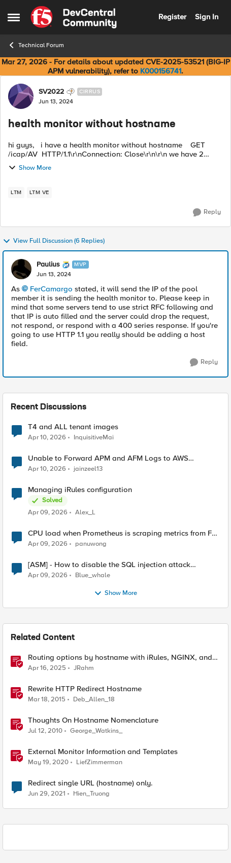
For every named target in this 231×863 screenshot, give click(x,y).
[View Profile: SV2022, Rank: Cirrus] (21, 96)
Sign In (206, 16)
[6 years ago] (48, 763)
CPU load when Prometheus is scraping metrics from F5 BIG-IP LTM (122, 533)
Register (172, 16)
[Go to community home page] (73, 17)
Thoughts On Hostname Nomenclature (93, 720)
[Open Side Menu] (14, 17)
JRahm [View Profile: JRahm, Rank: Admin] (84, 668)
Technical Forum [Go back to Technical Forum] (36, 45)
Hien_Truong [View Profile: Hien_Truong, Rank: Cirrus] (91, 794)
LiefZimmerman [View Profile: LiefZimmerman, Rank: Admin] (99, 762)
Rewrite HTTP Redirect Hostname (85, 689)
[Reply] (207, 212)
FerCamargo (51, 288)
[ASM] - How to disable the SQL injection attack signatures (109, 564)
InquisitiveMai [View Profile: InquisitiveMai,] (94, 437)
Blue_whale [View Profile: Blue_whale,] (92, 575)
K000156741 (160, 71)
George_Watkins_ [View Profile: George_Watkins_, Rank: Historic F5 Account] (96, 731)
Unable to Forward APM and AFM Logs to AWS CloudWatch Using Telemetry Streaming (108, 458)
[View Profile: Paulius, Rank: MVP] (21, 269)
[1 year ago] (47, 668)
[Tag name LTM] (16, 192)
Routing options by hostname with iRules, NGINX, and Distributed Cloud (120, 657)
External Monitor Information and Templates (103, 751)
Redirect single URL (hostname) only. (90, 783)
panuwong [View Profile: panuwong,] (91, 544)
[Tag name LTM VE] (39, 192)
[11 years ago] (46, 700)
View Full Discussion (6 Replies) (54, 241)
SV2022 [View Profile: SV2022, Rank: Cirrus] (51, 92)
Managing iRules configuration (80, 489)
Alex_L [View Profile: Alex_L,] (85, 512)
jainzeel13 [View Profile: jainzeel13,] (88, 469)
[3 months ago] (47, 437)
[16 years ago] (45, 731)
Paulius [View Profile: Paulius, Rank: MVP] (48, 264)
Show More (29, 168)
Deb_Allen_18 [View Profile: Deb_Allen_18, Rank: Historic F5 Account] (94, 699)
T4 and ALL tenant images (73, 427)
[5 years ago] (46, 794)
